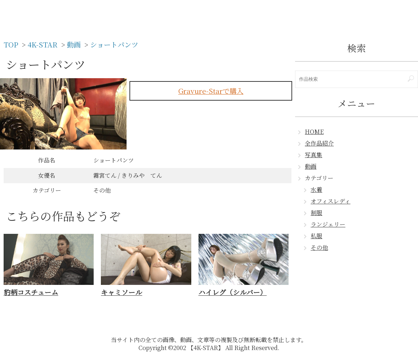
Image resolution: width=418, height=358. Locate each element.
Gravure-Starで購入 (210, 91)
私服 (316, 236)
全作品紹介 (319, 143)
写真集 (313, 155)
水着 (316, 189)
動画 (310, 166)
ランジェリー (328, 224)
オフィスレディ (330, 201)
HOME (314, 131)
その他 (319, 247)
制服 (316, 213)
